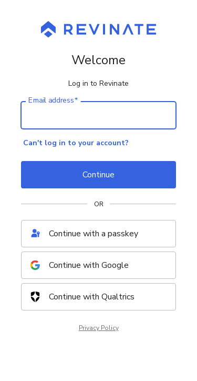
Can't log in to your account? (76, 143)
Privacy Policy (99, 328)
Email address (53, 100)
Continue (98, 175)
